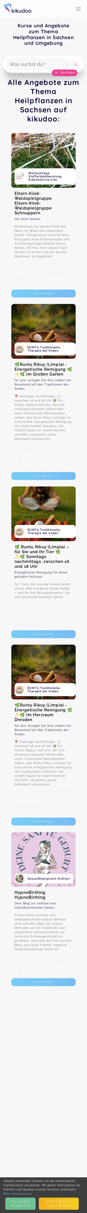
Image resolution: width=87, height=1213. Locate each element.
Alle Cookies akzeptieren (20, 1203)
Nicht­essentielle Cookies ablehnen (59, 1203)
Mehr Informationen (18, 1193)
